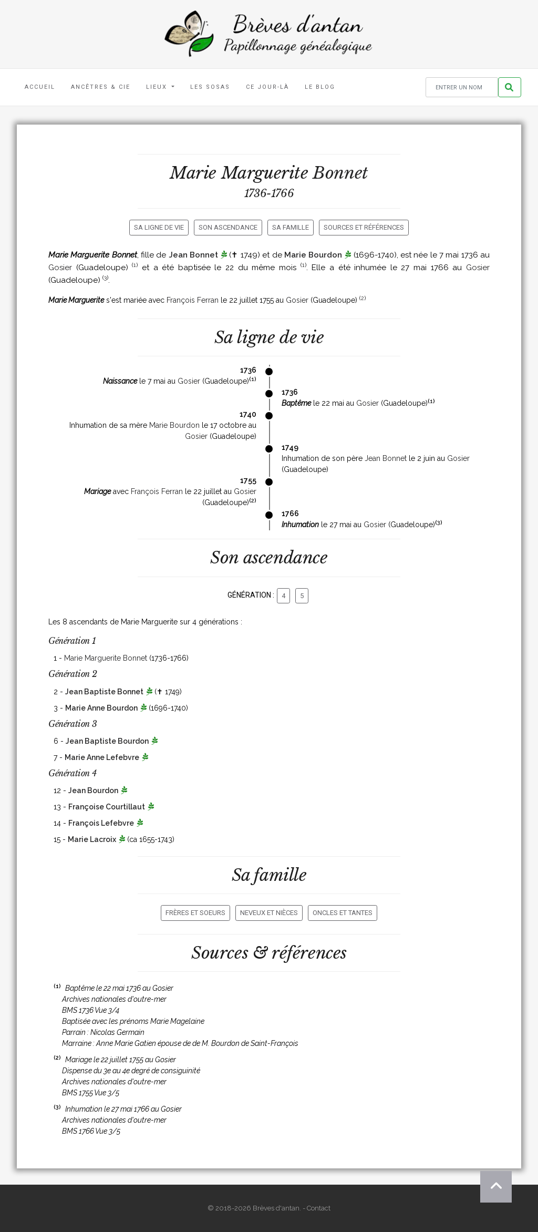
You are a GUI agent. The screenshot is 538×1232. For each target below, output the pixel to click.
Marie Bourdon (313, 255)
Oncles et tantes (343, 913)
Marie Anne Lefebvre (102, 757)
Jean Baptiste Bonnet (104, 691)
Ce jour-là (267, 87)
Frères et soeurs (195, 913)
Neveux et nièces (269, 913)
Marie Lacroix (92, 839)
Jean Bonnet (193, 255)
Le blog (320, 87)
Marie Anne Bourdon (101, 708)
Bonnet (340, 172)
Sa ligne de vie (159, 227)
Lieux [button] (158, 87)
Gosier (60, 267)
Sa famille (290, 227)
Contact (318, 1208)
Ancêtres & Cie (100, 87)
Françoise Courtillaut (106, 807)
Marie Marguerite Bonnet (105, 658)
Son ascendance (228, 227)
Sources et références (364, 227)
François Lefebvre (101, 823)
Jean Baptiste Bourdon (107, 741)
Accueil (40, 87)
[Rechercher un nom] (462, 87)
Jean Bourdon (93, 790)
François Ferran (193, 300)
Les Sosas (210, 87)
